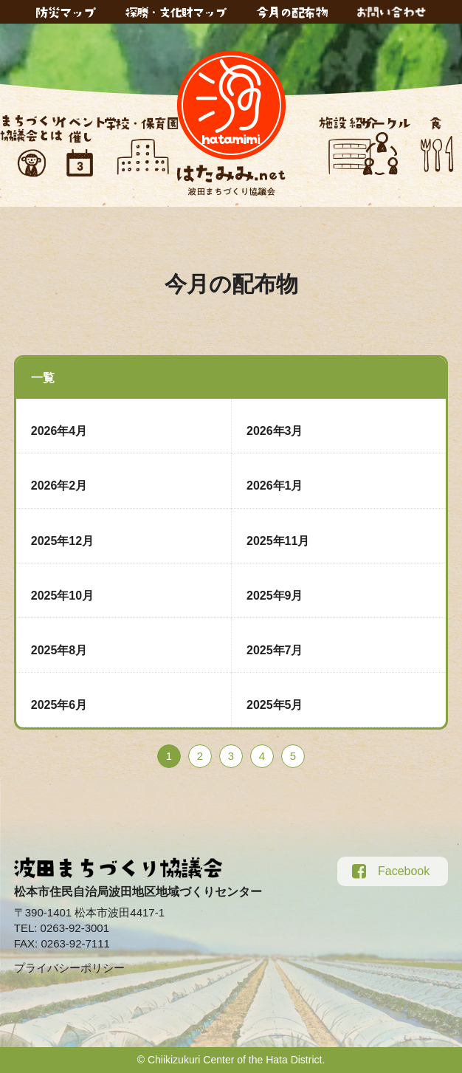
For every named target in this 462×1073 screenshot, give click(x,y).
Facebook (391, 871)
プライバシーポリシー (69, 967)
